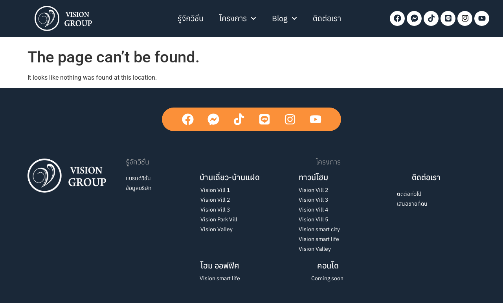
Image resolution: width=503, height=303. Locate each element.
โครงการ (237, 18)
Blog (284, 18)
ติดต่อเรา (327, 18)
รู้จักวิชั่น (191, 18)
